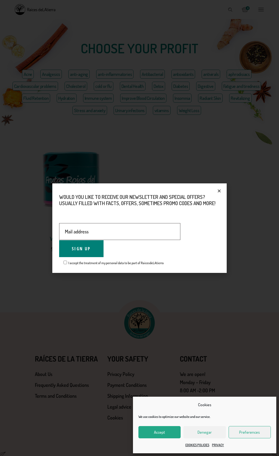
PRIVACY (218, 445)
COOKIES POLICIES (197, 445)
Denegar (205, 432)
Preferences (249, 432)
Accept (159, 432)
